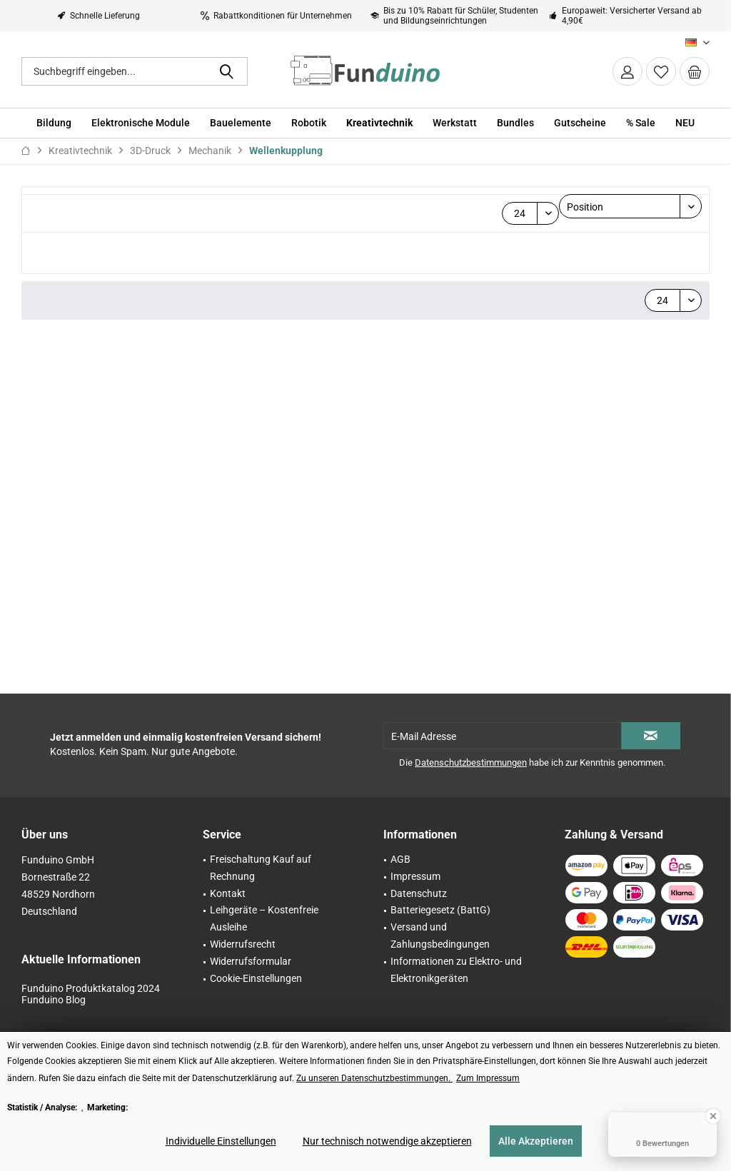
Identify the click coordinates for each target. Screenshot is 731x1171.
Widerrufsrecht (243, 944)
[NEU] (685, 123)
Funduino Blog (53, 999)
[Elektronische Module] (140, 123)
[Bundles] (515, 123)
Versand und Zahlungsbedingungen (440, 935)
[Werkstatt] (455, 123)
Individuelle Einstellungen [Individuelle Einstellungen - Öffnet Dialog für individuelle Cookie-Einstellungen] (221, 1141)
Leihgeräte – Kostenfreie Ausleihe (264, 918)
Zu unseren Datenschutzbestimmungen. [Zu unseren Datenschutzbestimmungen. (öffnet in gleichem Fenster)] (374, 1078)
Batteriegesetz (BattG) (440, 910)
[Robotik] (308, 123)
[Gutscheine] (580, 123)
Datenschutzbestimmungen (471, 762)
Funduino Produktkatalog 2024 (90, 988)
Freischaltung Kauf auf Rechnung (260, 867)
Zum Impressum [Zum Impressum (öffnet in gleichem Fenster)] (488, 1078)
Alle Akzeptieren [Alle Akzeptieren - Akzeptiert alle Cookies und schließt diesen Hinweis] (535, 1141)
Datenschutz (418, 893)
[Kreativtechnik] (379, 123)
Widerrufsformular (250, 961)
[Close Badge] (713, 1116)
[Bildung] (53, 123)
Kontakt (228, 893)
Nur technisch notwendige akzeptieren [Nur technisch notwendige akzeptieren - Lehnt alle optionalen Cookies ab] (387, 1141)
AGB (400, 859)
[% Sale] (640, 123)
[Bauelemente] (240, 123)
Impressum (415, 876)
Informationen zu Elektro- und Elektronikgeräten (456, 969)
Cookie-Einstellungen (256, 978)
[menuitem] (695, 71)
